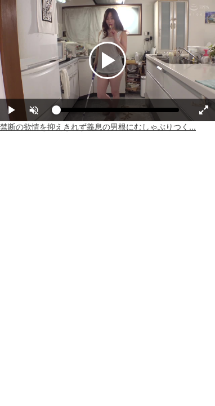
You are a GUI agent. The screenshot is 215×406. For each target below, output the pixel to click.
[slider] (117, 113)
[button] (34, 110)
